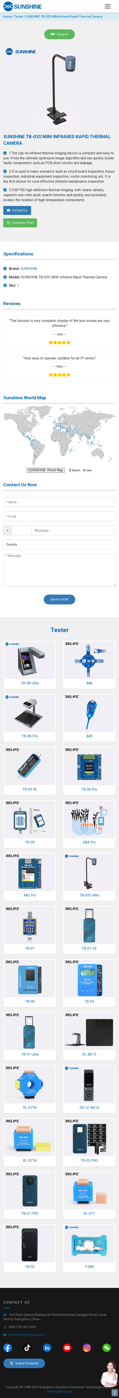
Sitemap (53, 1391)
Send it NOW (59, 599)
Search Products (24, 1363)
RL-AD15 (89, 1054)
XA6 (89, 683)
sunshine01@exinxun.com (27, 1335)
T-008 (89, 1267)
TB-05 (89, 1001)
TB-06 (30, 1001)
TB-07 (30, 948)
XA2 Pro (29, 895)
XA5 (89, 736)
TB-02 (30, 1267)
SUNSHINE (28, 269)
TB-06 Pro (89, 789)
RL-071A (30, 1160)
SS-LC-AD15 (89, 1107)
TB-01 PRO (29, 1213)
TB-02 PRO (89, 1160)
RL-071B (30, 1107)
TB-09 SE (30, 789)
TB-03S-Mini (89, 895)
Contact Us (17, 210)
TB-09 (30, 842)
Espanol (59, 34)
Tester (18, 16)
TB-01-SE (89, 948)
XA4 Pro (89, 842)
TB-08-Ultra (30, 683)
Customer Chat (20, 222)
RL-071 (89, 1213)
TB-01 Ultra (29, 1054)
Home (7, 16)
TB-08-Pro (30, 736)
